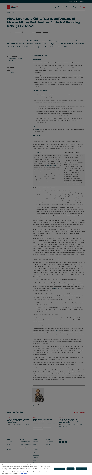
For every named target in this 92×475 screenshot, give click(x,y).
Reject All (70, 469)
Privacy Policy (23, 474)
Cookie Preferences (59, 469)
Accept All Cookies (81, 469)
